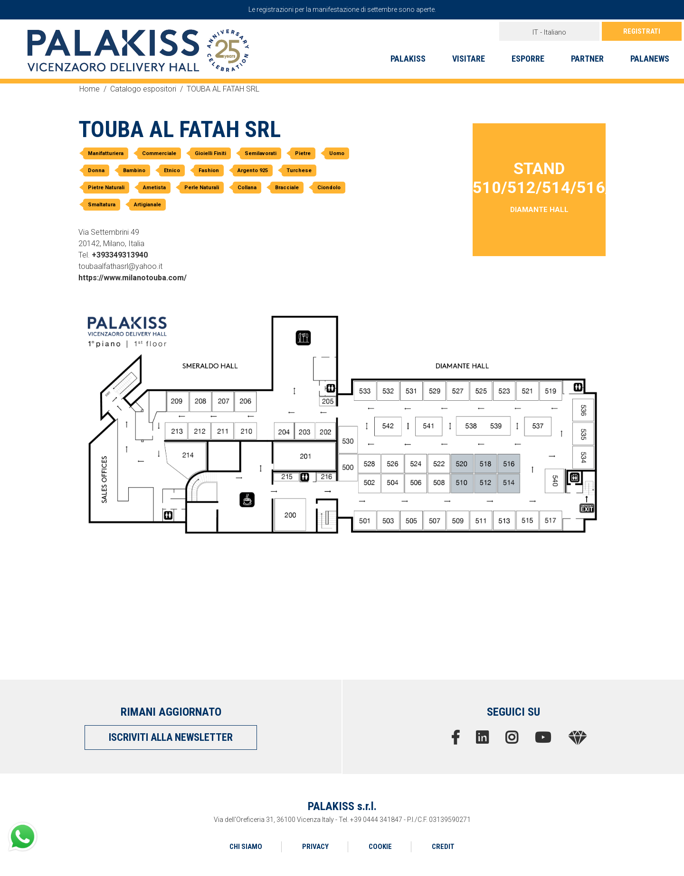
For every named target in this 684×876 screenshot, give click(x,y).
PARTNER (587, 59)
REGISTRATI (641, 31)
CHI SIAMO (245, 846)
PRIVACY (315, 846)
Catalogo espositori (143, 88)
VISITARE (468, 59)
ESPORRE (528, 59)
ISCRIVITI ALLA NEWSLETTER (171, 737)
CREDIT (443, 846)
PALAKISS (408, 59)
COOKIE (380, 846)
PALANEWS (649, 59)
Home (89, 88)
